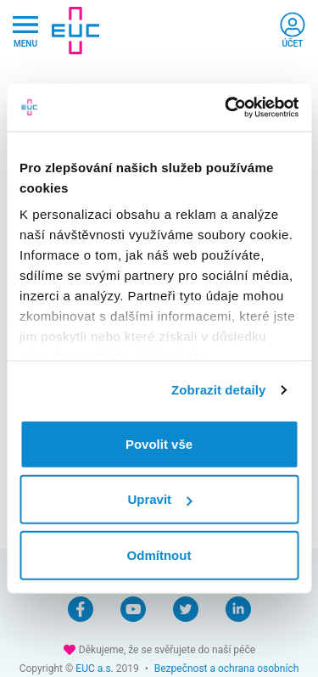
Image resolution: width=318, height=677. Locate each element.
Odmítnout (159, 554)
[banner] (75, 30)
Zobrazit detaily (218, 390)
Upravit (159, 499)
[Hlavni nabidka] (25, 31)
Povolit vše (159, 443)
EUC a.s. (94, 668)
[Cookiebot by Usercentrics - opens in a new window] (226, 108)
